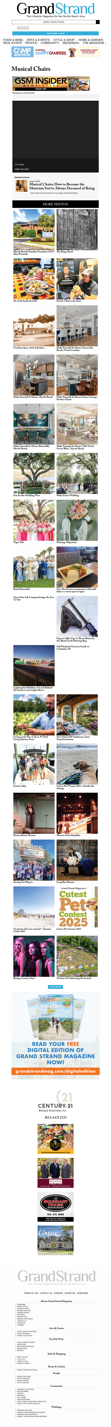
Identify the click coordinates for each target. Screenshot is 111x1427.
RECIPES (20, 1350)
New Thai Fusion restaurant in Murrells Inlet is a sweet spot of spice (76, 590)
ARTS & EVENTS (39, 39)
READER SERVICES (24, 1310)
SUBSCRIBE (82, 1293)
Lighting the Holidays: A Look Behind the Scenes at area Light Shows (32, 689)
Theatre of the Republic (68, 836)
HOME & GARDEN (91, 39)
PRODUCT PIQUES (23, 1363)
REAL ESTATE (12, 42)
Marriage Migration (67, 543)
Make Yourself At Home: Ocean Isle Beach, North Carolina (75, 349)
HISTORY (20, 1393)
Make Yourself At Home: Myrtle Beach (33, 397)
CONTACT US (46, 1293)
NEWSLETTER (22, 1317)
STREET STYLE (22, 1361)
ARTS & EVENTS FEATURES (27, 1331)
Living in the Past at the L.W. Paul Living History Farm (30, 738)
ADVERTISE (69, 1293)
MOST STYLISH (22, 1357)
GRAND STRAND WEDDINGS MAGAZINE (31, 1412)
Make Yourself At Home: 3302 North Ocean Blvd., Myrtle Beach (75, 447)
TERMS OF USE (31, 1293)
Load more (55, 987)
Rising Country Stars (24, 979)
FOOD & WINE (13, 39)
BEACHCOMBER (23, 1391)
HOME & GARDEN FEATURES (27, 1370)
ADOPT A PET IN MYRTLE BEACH (28, 1403)
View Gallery (22, 169)
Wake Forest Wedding (68, 496)
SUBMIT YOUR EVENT (24, 1336)
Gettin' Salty (19, 786)
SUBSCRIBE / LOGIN (55, 33)
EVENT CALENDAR (23, 1333)
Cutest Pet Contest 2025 (69, 929)
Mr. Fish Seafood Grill (25, 301)
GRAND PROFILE (23, 1380)
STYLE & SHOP (65, 39)
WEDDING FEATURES (24, 1410)
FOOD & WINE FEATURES (26, 1342)
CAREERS (58, 1293)
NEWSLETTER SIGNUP (25, 1319)
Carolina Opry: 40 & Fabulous (28, 348)
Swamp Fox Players (23, 882)
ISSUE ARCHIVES (23, 1308)
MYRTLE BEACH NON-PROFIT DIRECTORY (32, 1401)
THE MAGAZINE (94, 42)
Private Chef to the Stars (69, 301)
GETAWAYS (21, 1395)
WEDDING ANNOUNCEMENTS (27, 1414)
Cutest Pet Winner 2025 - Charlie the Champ (75, 787)
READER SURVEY (23, 1313)
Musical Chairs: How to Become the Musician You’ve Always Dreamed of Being (62, 187)
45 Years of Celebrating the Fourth (74, 979)
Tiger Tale (18, 543)
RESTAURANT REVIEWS (25, 1346)
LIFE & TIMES (21, 1397)
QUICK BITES (21, 1344)
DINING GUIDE (22, 1348)
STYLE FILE (21, 1359)
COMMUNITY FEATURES (25, 1389)
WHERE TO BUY (22, 1306)
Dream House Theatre (24, 836)
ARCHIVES (21, 1315)
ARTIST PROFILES (23, 1378)
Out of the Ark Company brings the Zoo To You (33, 599)
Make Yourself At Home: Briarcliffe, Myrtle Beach (31, 447)
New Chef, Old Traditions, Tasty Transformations (73, 738)
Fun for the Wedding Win (26, 496)
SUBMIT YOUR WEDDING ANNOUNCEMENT (32, 1416)
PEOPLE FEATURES (24, 1376)
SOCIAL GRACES (23, 1382)
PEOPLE (31, 42)
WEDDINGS (71, 42)
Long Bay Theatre (65, 882)
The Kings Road (65, 252)
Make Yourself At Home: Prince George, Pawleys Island (77, 398)
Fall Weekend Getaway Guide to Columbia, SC (73, 648)
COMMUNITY (50, 42)
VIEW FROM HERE (23, 1399)
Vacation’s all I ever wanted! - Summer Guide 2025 (32, 930)
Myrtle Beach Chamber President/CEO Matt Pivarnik (33, 253)
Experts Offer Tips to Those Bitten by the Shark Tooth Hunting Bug (76, 640)
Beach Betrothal (21, 589)
